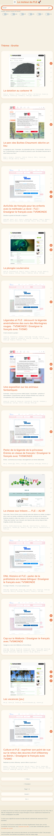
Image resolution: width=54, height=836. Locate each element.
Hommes (6, 591)
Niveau (29, 338)
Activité (6, 219)
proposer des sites (24, 826)
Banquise (20, 401)
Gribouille (35, 219)
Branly (33, 766)
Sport (36, 273)
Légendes (14, 338)
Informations (27, 650)
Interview (14, 767)
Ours (41, 338)
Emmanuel (6, 767)
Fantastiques (43, 401)
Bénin (27, 766)
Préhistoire (27, 591)
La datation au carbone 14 (17, 91)
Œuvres (6, 769)
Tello (38, 220)
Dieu (5, 463)
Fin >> (27, 799)
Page (5, 651)
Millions (13, 591)
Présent (6, 528)
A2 (51, 77)
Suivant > (27, 794)
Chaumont (18, 157)
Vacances (40, 702)
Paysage (11, 273)
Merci (12, 220)
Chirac (38, 766)
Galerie (21, 271)
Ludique (35, 527)
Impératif (23, 527)
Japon (15, 402)
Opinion (11, 702)
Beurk (12, 219)
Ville (31, 651)
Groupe (40, 589)
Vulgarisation (36, 95)
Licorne (21, 402)
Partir (5, 273)
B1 (51, 72)
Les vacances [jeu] (13, 699)
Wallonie (37, 651)
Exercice (42, 157)
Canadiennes (14, 336)
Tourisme (18, 702)
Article (5, 94)
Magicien (47, 219)
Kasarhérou (28, 767)
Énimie (18, 463)
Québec (6, 339)
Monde (33, 402)
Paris (11, 158)
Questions (13, 95)
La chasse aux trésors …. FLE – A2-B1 (24, 511)
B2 (51, 68)
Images (19, 650)
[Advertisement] (27, 27)
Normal (27, 220)
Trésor (25, 769)
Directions (44, 525)
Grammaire (16, 527)
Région (19, 651)
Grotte (30, 94)
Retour (19, 769)
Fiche (35, 336)
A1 (51, 81)
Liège (34, 650)
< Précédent (27, 784)
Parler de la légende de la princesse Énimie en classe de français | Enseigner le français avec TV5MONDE (26, 453)
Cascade (11, 157)
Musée (35, 767)
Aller (5, 702)
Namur (46, 650)
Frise (34, 589)
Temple (22, 158)
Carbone (11, 94)
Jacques (21, 767)
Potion (33, 220)
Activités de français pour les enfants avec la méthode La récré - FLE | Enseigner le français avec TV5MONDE (25, 209)
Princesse (45, 463)
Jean (40, 271)
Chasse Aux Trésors (35, 525)
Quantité (6, 95)
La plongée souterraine (16, 268)
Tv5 (24, 339)
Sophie (19, 339)
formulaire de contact (7, 828)
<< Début (27, 779)
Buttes (5, 157)
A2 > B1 (5, 525)
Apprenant (14, 589)
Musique (40, 650)
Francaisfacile (7, 402)
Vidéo (29, 95)
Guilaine (33, 271)
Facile (36, 401)
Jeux (29, 527)
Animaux (6, 401)
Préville (46, 338)
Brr (16, 219)
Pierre (17, 273)
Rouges (12, 339)
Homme (41, 336)
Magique (6, 220)
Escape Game (7, 527)
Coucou (21, 219)
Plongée (23, 273)
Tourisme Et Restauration (29, 702)
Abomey (5, 766)
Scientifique (21, 95)
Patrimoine (12, 651)
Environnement (13, 271)
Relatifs (30, 273)
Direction (28, 219)
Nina (21, 220)
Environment (28, 401)
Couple (21, 336)
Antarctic (13, 401)
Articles (26, 525)
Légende (6, 338)
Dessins (24, 94)
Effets (36, 157)
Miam (16, 220)
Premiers (34, 591)
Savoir (17, 158)
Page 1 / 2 (27, 789)
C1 (51, 63)
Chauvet (18, 94)
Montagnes (21, 338)
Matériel (46, 271)
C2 (51, 59)
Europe (6, 650)
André (5, 271)
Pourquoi (45, 94)
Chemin (24, 157)
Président (13, 769)
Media (27, 402)
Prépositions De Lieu (44, 527)
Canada (6, 336)
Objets (48, 767)
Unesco (25, 651)
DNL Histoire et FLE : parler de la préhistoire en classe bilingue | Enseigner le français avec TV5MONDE (26, 579)
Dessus (30, 157)
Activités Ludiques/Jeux (15, 525)
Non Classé (37, 94)
